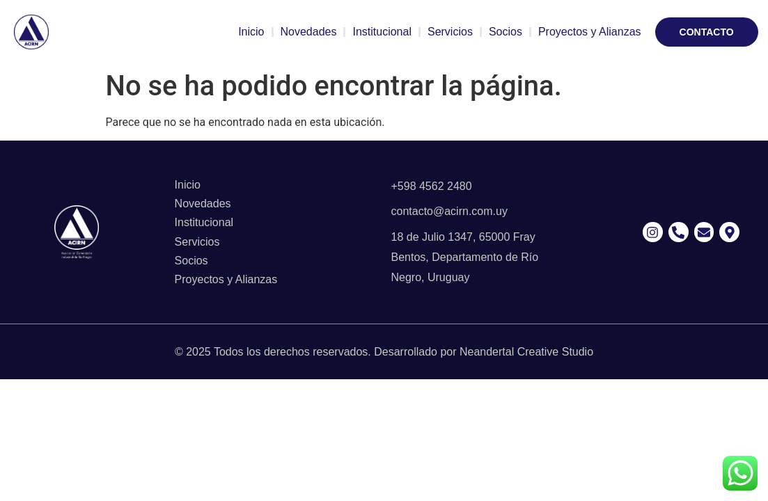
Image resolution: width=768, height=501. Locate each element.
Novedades (309, 32)
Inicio (251, 32)
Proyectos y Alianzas (589, 32)
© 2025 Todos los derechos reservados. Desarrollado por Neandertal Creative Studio (384, 352)
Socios (505, 32)
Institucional (382, 32)
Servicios (450, 32)
